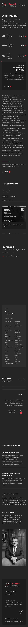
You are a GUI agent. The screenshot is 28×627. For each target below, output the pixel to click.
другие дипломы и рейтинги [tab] (8, 200)
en (19, 6)
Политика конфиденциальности (14, 621)
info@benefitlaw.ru (10, 594)
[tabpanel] (14, 221)
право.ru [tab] (5, 196)
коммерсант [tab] (13, 196)
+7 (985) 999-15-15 (10, 591)
